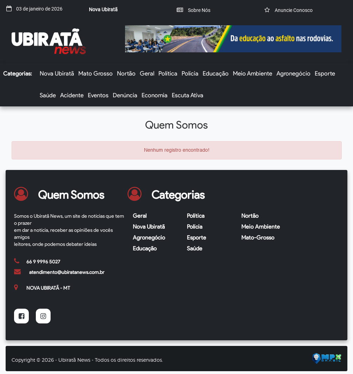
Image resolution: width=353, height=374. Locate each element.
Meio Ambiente (252, 73)
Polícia (190, 73)
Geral (147, 73)
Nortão (126, 73)
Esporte (325, 73)
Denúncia (125, 95)
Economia (155, 95)
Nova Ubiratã (57, 73)
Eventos (98, 95)
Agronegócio (293, 73)
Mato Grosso (95, 73)
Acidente (72, 95)
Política (167, 73)
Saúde (48, 95)
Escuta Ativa (187, 95)
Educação (216, 73)
